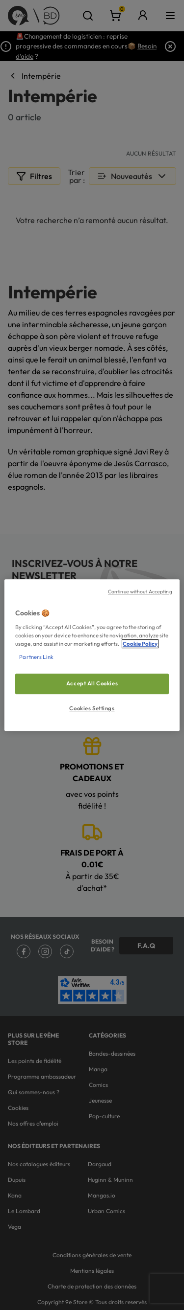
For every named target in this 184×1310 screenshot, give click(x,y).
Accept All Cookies (92, 683)
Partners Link (36, 657)
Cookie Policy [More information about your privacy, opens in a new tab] (140, 643)
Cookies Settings (91, 708)
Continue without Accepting (140, 591)
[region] (91, 655)
